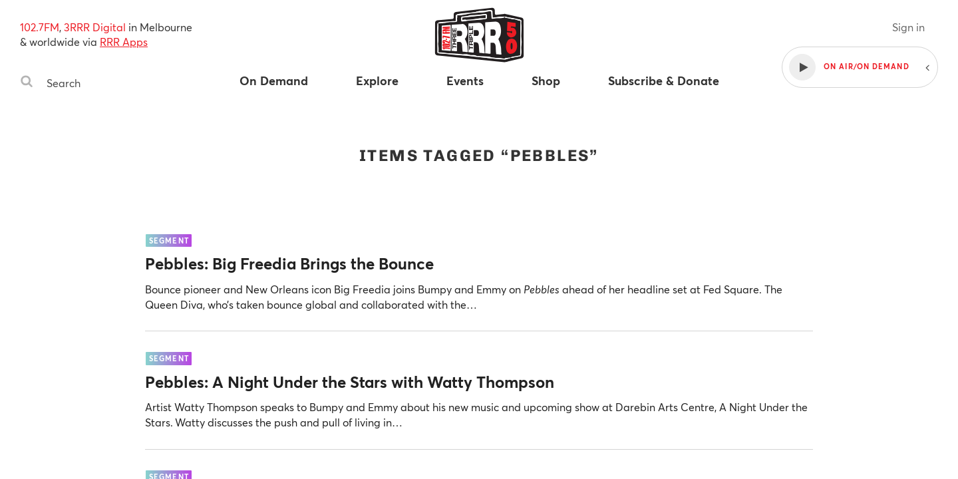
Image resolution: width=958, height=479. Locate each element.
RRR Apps (124, 42)
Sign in (908, 27)
